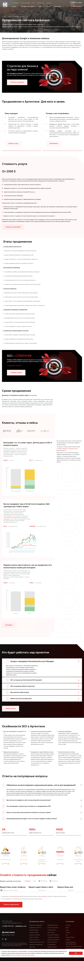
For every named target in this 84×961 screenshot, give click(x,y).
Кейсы (41, 6)
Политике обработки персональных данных (23, 955)
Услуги (14, 6)
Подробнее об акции (14, 365)
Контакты (49, 3)
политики (16, 896)
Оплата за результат (34, 939)
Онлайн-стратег (76, 8)
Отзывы (67, 932)
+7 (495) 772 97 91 (76, 6)
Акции (67, 930)
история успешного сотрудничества (67, 442)
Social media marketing (53, 934)
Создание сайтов (52, 930)
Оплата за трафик (33, 937)
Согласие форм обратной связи (73, 948)
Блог (33, 3)
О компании (15, 3)
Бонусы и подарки (25, 3)
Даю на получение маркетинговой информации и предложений (21, 899)
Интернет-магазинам (34, 934)
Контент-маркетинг (52, 942)
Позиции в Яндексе (34, 930)
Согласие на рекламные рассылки (74, 946)
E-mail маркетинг (52, 944)
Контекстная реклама (53, 927)
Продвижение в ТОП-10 (35, 927)
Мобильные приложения (53, 939)
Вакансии (68, 939)
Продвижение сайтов (28, 6)
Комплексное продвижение (36, 944)
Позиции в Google (33, 932)
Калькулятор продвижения (35, 925)
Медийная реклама (52, 947)
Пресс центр (41, 3)
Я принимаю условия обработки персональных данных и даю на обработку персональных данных (33, 896)
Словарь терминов (70, 937)
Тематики (58, 6)
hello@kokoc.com (20, 926)
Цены (48, 6)
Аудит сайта (32, 947)
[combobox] (1, 890)
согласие (43, 896)
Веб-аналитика (51, 932)
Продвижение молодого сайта (36, 942)
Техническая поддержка (53, 937)
